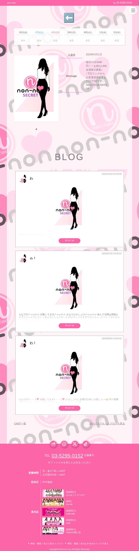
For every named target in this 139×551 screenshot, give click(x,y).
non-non (11, 2)
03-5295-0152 (122, 2)
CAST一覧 (20, 423)
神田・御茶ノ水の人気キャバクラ (46, 543)
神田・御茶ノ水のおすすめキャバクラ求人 (88, 543)
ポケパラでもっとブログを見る (107, 423)
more (70, 240)
